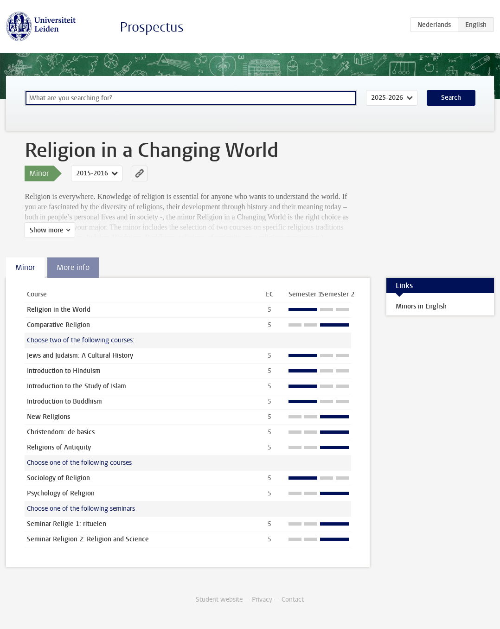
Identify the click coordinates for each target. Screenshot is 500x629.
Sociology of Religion (58, 478)
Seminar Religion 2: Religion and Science (88, 539)
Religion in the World (58, 309)
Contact (293, 599)
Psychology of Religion (61, 493)
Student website (219, 599)
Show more (47, 230)
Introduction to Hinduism (64, 370)
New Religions (48, 416)
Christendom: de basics (61, 432)
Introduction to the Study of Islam (76, 386)
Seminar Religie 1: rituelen (66, 524)
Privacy (262, 599)
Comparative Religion (58, 325)
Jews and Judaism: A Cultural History (80, 355)
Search (451, 97)
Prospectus (152, 27)
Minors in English (421, 306)
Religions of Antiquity (59, 447)
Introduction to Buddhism (64, 401)
